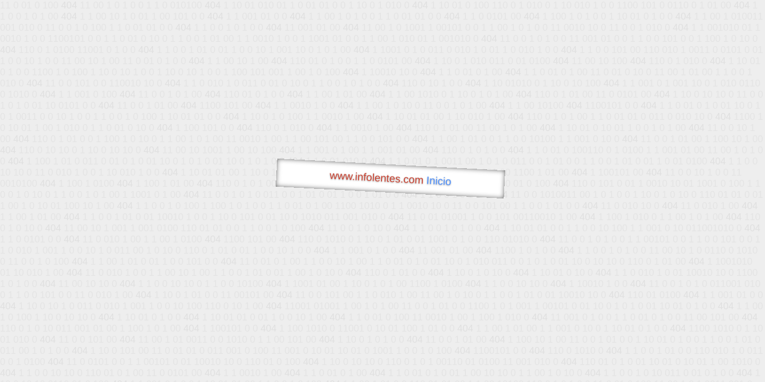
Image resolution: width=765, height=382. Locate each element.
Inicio (439, 181)
